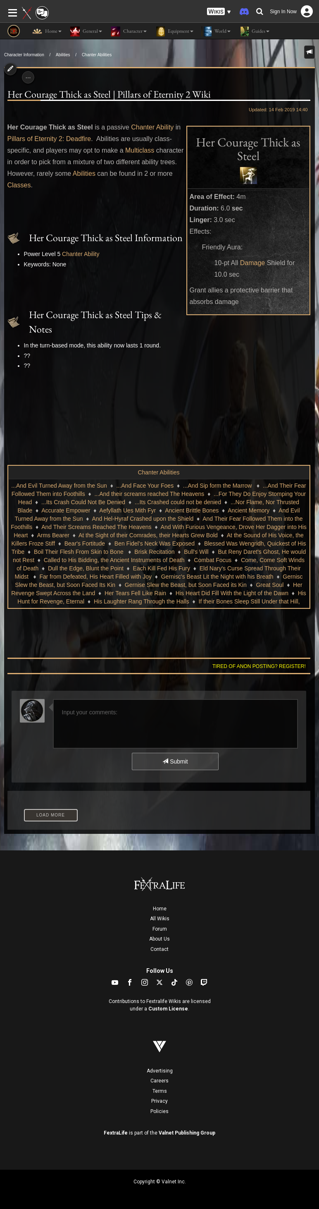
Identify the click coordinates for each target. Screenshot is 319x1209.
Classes (19, 185)
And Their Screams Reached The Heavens (96, 527)
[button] (219, 12)
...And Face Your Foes (145, 485)
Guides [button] (254, 31)
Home (160, 909)
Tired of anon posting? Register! (259, 666)
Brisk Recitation (154, 551)
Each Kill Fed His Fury (161, 568)
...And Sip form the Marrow (218, 485)
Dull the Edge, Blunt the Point (86, 568)
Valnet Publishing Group (187, 1133)
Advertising (160, 1071)
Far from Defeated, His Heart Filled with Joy (95, 576)
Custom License (168, 1009)
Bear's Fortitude (84, 543)
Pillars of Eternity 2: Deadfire (49, 138)
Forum (159, 929)
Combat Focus (212, 560)
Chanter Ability (152, 127)
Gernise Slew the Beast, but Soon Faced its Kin (186, 585)
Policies (159, 1111)
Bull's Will (196, 551)
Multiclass (139, 150)
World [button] (216, 31)
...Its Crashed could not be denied (178, 502)
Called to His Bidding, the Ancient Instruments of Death (114, 560)
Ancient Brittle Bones (192, 510)
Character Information (24, 55)
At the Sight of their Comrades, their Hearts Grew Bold (148, 535)
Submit (175, 761)
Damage (252, 262)
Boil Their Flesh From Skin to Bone (79, 551)
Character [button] (128, 31)
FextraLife (116, 1133)
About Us (159, 939)
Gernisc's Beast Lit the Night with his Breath (217, 576)
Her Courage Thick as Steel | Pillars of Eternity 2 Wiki (109, 94)
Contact (159, 949)
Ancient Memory (248, 510)
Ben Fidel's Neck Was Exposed (154, 543)
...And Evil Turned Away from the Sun (59, 485)
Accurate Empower (65, 510)
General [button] (86, 31)
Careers (159, 1081)
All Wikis (159, 919)
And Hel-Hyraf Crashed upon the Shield (142, 518)
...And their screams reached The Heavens (149, 494)
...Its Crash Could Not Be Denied (83, 502)
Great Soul (269, 585)
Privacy (159, 1101)
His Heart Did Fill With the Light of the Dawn (232, 593)
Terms (159, 1091)
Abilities (63, 55)
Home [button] (47, 31)
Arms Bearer (53, 535)
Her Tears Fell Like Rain (135, 593)
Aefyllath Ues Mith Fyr (127, 510)
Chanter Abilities (97, 55)
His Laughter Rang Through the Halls (141, 601)
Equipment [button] (174, 31)
